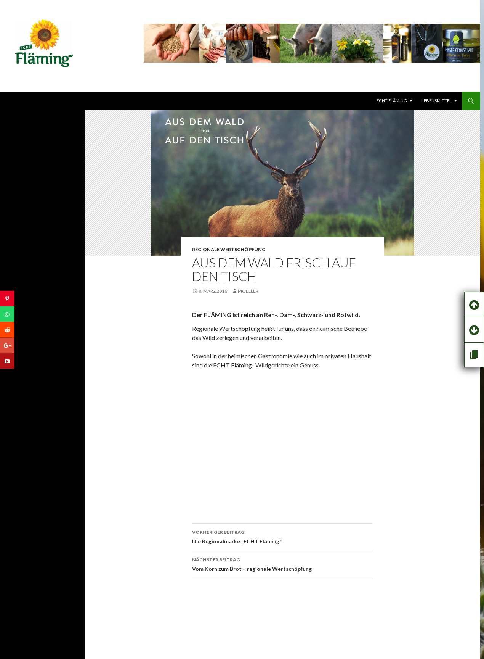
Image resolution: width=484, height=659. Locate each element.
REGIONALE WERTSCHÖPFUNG (228, 249)
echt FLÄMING (392, 100)
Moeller (248, 291)
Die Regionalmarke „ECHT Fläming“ (282, 536)
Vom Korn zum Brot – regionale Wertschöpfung (282, 563)
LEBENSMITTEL (436, 100)
